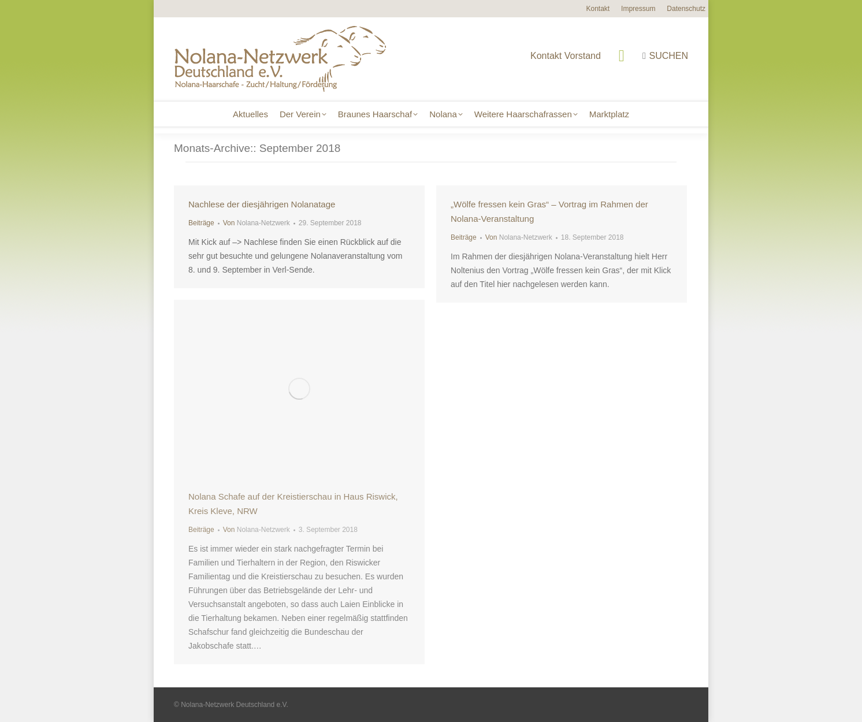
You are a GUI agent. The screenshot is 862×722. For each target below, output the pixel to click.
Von (256, 223)
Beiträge (201, 223)
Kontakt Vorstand (558, 56)
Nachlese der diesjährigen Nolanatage (261, 204)
